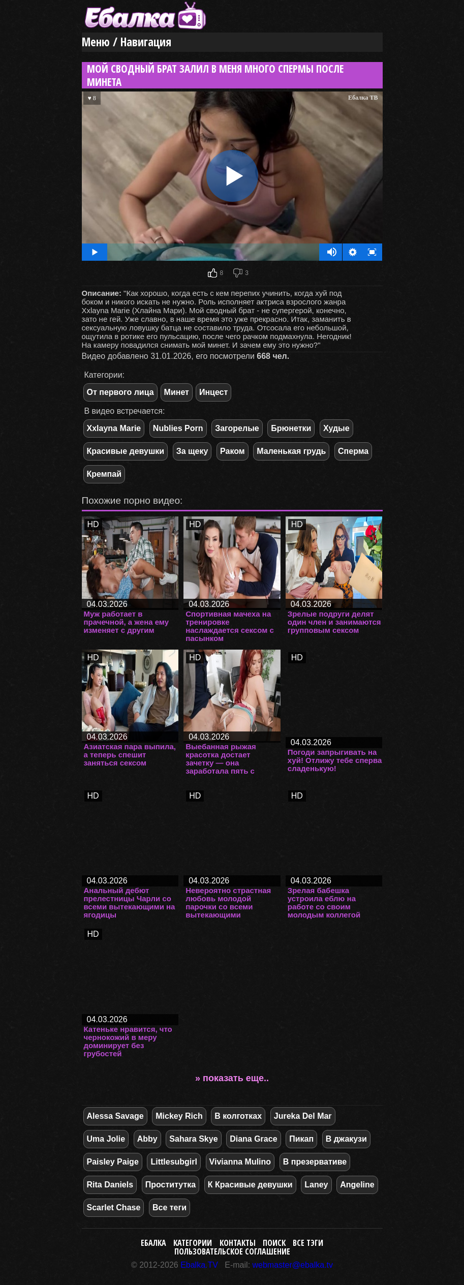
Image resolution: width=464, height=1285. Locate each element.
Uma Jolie (106, 1139)
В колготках (238, 1116)
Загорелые (237, 428)
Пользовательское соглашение (232, 1251)
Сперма (353, 451)
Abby (147, 1139)
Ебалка (153, 1242)
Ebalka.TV (199, 1265)
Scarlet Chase (114, 1207)
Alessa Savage (115, 1116)
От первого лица (120, 392)
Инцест (213, 392)
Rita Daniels (110, 1184)
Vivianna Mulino (240, 1161)
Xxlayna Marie (114, 428)
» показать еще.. (232, 1078)
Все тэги (308, 1242)
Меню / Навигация (126, 42)
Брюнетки (291, 428)
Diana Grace (253, 1139)
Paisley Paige (113, 1161)
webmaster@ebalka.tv (293, 1265)
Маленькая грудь (291, 451)
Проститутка (170, 1184)
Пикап (301, 1139)
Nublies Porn (178, 428)
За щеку (192, 451)
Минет (176, 392)
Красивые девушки (126, 451)
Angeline (357, 1184)
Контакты (238, 1242)
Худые (336, 428)
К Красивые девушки (250, 1184)
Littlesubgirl (173, 1161)
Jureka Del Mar (303, 1116)
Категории (192, 1242)
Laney (316, 1184)
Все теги (169, 1207)
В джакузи (346, 1139)
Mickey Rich (179, 1116)
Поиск (274, 1242)
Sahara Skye (193, 1139)
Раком (232, 451)
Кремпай (104, 474)
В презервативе (315, 1161)
